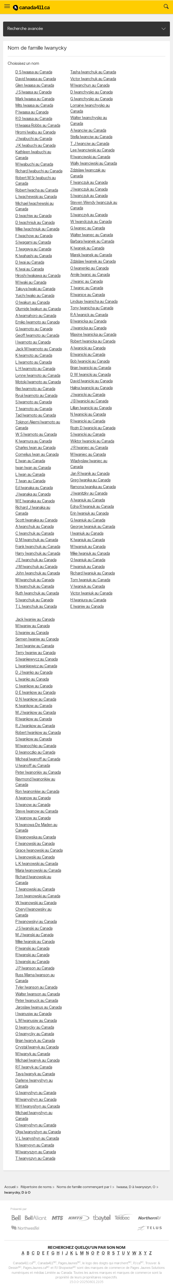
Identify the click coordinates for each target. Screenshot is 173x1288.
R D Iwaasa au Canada (33, 119)
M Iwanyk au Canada (32, 1054)
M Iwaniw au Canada (32, 626)
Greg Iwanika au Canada (90, 480)
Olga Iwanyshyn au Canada (38, 1132)
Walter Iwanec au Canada (91, 235)
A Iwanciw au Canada (88, 131)
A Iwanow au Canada (33, 798)
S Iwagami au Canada (33, 243)
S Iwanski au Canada (32, 962)
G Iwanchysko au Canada (91, 99)
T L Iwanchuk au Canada (36, 607)
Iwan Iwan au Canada (33, 468)
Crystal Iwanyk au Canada (37, 1047)
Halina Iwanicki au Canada (91, 388)
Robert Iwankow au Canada (38, 733)
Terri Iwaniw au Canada (34, 646)
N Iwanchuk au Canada (34, 587)
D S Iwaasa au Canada (33, 72)
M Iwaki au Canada (30, 283)
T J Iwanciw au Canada (89, 144)
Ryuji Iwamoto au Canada (36, 396)
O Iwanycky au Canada (34, 1034)
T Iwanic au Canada (86, 288)
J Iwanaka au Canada (33, 494)
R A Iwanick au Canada (89, 315)
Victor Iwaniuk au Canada (91, 593)
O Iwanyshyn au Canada (35, 1125)
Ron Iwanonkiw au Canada (37, 792)
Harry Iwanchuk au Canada (37, 554)
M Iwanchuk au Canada (34, 580)
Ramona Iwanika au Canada (93, 487)
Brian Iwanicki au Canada (90, 368)
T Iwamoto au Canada (33, 409)
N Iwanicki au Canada (88, 415)
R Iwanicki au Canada (87, 421)
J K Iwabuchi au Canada (35, 146)
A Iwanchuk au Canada (34, 527)
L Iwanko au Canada (32, 679)
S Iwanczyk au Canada (89, 215)
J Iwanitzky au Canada (88, 494)
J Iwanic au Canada (86, 282)
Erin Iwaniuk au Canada (89, 514)
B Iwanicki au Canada (87, 355)
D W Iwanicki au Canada (90, 375)
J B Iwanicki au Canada (89, 401)
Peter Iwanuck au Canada (36, 1001)
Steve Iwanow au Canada (36, 811)
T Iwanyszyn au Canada (35, 1159)
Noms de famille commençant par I (84, 1187)
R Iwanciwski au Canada (90, 157)
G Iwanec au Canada (87, 228)
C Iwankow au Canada (33, 686)
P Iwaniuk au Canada (87, 567)
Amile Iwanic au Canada (90, 275)
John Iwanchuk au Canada (37, 573)
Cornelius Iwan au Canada (37, 455)
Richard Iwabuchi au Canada (38, 171)
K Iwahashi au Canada (33, 256)
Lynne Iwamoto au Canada (37, 376)
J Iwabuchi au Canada (33, 139)
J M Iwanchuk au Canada (36, 567)
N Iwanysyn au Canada (34, 1145)
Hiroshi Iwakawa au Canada (37, 276)
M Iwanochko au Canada (35, 746)
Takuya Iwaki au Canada (35, 289)
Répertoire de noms (36, 1187)
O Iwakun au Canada (32, 303)
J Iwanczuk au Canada (89, 189)
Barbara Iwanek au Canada (92, 242)
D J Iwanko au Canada (33, 673)
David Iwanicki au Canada (91, 381)
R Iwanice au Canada (87, 295)
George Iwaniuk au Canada (92, 527)
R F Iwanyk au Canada (33, 1067)
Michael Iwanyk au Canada (37, 1061)
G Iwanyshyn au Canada (35, 1093)
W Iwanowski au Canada (35, 903)
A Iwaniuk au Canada (87, 500)
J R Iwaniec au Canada (89, 448)
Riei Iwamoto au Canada (35, 389)
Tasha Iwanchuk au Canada (93, 72)
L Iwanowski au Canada (35, 857)
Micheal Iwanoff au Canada (37, 759)
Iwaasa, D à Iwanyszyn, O (136, 1187)
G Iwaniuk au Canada (87, 520)
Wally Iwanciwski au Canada (93, 164)
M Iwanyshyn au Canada (35, 1100)
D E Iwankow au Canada (35, 693)
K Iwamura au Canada (33, 441)
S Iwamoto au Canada (33, 402)
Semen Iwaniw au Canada (37, 639)
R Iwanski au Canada (32, 955)
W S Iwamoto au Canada (36, 435)
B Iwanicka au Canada (88, 321)
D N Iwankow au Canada (35, 699)
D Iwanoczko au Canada (35, 753)
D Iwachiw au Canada (33, 216)
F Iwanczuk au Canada (89, 183)
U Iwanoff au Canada (32, 766)
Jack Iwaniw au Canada (35, 620)
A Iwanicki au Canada (87, 348)
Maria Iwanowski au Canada (38, 871)
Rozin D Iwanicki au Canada (92, 428)
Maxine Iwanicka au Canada (93, 335)
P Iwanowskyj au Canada (36, 922)
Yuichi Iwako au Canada (34, 296)
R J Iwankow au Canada (35, 726)
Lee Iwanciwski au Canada (92, 150)
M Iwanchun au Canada (89, 86)
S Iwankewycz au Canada (36, 659)
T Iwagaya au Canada (33, 249)
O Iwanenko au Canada (89, 268)
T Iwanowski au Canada (35, 889)
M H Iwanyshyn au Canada (37, 1107)
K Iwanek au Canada (87, 248)
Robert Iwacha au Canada (36, 190)
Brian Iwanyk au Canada (35, 1041)
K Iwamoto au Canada (33, 356)
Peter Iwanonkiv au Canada (38, 773)
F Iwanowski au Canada (35, 844)
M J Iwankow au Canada (35, 713)
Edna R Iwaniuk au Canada (92, 507)
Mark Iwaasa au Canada (34, 99)
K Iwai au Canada (29, 269)
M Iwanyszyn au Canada (35, 1152)
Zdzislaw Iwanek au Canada (93, 262)
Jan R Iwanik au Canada (89, 474)
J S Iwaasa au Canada (33, 92)
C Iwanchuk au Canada (34, 534)
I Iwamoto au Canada (33, 342)
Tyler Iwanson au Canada (36, 988)
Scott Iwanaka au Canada (36, 520)
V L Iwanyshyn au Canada (37, 1139)
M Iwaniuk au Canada (87, 547)
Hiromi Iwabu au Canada (35, 132)
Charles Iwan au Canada (35, 448)
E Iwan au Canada (30, 461)
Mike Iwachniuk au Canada (37, 229)
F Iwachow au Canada (33, 236)
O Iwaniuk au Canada (87, 560)
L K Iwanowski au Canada (36, 864)
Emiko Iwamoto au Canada (37, 322)
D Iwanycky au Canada (34, 1028)
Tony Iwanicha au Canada (91, 308)
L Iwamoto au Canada (33, 362)
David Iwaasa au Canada (35, 79)
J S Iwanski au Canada (33, 929)
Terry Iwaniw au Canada (35, 653)
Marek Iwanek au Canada (91, 255)
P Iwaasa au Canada (31, 112)
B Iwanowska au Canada (35, 837)
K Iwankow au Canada (33, 706)
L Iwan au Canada (30, 475)
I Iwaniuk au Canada (86, 534)
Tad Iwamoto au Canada (35, 416)
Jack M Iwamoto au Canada (38, 349)
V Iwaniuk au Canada (87, 587)
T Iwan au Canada (30, 481)
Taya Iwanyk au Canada (35, 1074)
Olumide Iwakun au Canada (38, 309)
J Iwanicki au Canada (87, 395)
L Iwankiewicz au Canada (36, 666)
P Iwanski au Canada (32, 949)
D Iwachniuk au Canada (35, 223)
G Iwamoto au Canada (33, 329)
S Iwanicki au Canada (87, 435)
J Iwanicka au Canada (88, 328)
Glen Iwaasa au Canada (34, 86)
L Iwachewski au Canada (36, 197)
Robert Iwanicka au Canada (92, 341)
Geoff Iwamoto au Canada (37, 336)
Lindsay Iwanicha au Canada (93, 302)
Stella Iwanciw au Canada (91, 137)
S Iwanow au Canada (32, 805)
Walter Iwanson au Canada (37, 994)
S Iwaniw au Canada (32, 633)
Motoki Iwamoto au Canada (38, 382)
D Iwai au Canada (29, 263)
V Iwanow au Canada (33, 818)
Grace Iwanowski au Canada (39, 851)
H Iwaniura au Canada (88, 600)
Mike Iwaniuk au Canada (90, 554)
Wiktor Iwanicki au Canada (92, 441)
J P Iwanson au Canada (34, 968)
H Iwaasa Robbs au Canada (37, 126)
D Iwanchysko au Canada (91, 92)
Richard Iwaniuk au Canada (92, 573)
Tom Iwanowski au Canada (37, 896)
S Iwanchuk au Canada (34, 600)
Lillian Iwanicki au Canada (91, 408)
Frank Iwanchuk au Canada (37, 547)
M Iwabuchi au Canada (34, 165)
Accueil (9, 1187)
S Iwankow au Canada (33, 739)
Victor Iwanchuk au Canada (93, 79)
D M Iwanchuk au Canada (36, 540)
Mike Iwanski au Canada (35, 942)
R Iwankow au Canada (33, 719)
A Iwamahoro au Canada (35, 316)
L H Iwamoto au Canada (35, 369)
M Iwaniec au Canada (88, 455)
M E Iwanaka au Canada (35, 501)
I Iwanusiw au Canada (33, 1014)
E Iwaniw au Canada (87, 607)
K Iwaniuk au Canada (87, 540)
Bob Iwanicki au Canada (89, 362)
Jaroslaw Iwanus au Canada (38, 1008)
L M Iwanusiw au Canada (36, 1021)
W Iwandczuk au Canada (91, 222)
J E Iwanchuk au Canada (35, 560)
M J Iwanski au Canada (34, 935)
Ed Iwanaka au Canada (34, 488)
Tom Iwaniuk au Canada (90, 580)
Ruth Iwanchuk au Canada (37, 593)
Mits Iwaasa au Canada (34, 106)
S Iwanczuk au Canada (89, 196)
